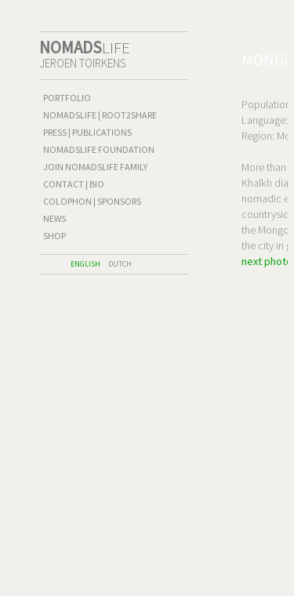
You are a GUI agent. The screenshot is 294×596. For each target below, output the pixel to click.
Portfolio (67, 98)
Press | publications (87, 132)
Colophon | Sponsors (92, 201)
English (85, 264)
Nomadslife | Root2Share (100, 115)
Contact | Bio (73, 184)
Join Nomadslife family (95, 167)
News (54, 218)
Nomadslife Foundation (98, 149)
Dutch (120, 264)
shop (54, 236)
